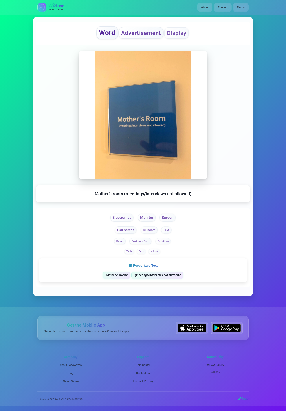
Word (106, 33)
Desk (141, 252)
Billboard (149, 230)
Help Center (143, 365)
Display (177, 33)
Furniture (163, 241)
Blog (71, 373)
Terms (241, 7)
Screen (168, 218)
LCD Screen (125, 230)
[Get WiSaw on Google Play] (227, 328)
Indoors (155, 252)
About (205, 7)
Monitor (147, 218)
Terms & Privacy (143, 381)
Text (166, 230)
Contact (223, 7)
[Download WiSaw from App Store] (192, 328)
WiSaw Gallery (215, 365)
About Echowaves (71, 365)
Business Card (140, 241)
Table (129, 252)
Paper (120, 241)
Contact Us (143, 373)
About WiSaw (70, 381)
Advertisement (141, 33)
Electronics (121, 218)
